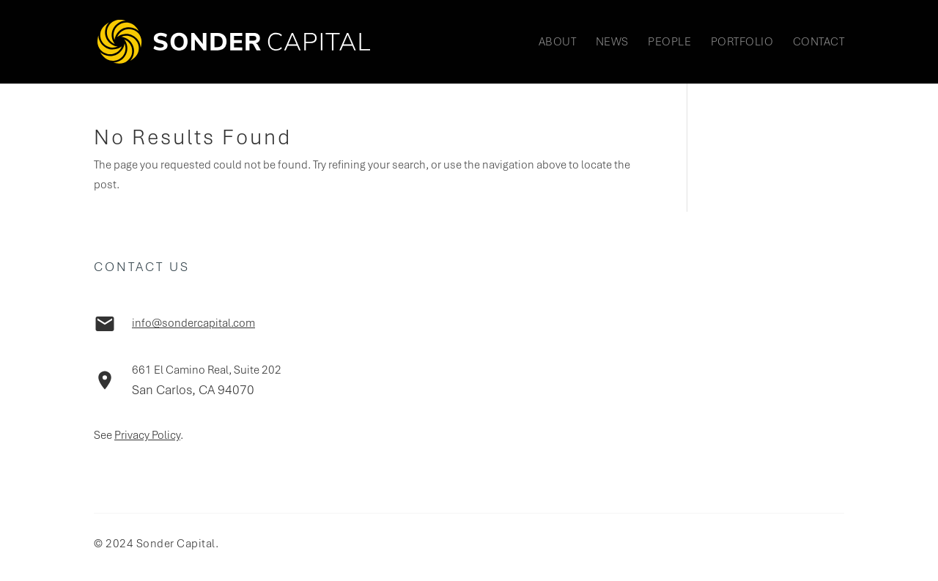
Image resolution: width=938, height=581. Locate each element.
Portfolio (742, 43)
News (612, 43)
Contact (819, 43)
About (558, 43)
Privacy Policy (147, 435)
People (669, 43)
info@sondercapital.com (193, 323)
